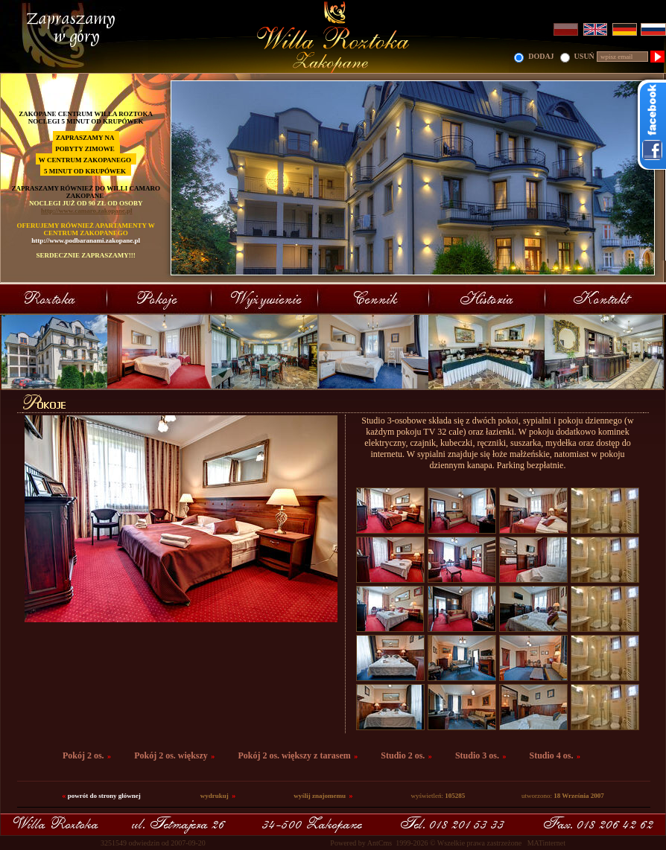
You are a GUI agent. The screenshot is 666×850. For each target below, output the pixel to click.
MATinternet (546, 843)
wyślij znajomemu (320, 795)
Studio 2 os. (403, 755)
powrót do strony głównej (104, 795)
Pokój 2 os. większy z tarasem (294, 755)
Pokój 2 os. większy (171, 755)
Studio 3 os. (477, 755)
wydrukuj (214, 795)
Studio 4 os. (552, 755)
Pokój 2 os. (83, 755)
